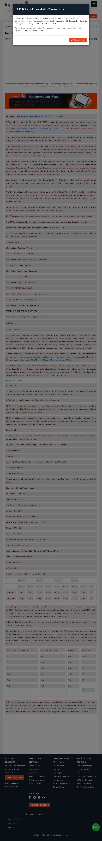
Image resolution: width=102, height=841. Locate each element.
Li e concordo (78, 40)
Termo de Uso (37, 31)
